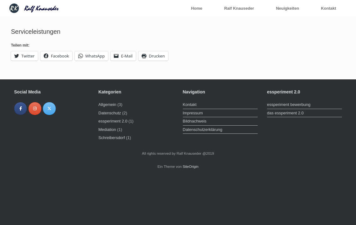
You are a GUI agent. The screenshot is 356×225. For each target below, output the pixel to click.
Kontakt (328, 8)
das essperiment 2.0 (285, 113)
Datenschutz (109, 113)
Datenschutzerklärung (202, 129)
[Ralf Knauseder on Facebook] (20, 108)
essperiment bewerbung (289, 104)
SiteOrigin (191, 166)
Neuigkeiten (287, 8)
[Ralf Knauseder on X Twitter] (49, 108)
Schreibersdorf (111, 137)
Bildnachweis (195, 121)
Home (196, 8)
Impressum (193, 113)
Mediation (107, 129)
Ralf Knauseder (239, 8)
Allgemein (107, 104)
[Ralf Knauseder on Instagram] (34, 108)
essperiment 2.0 (112, 121)
